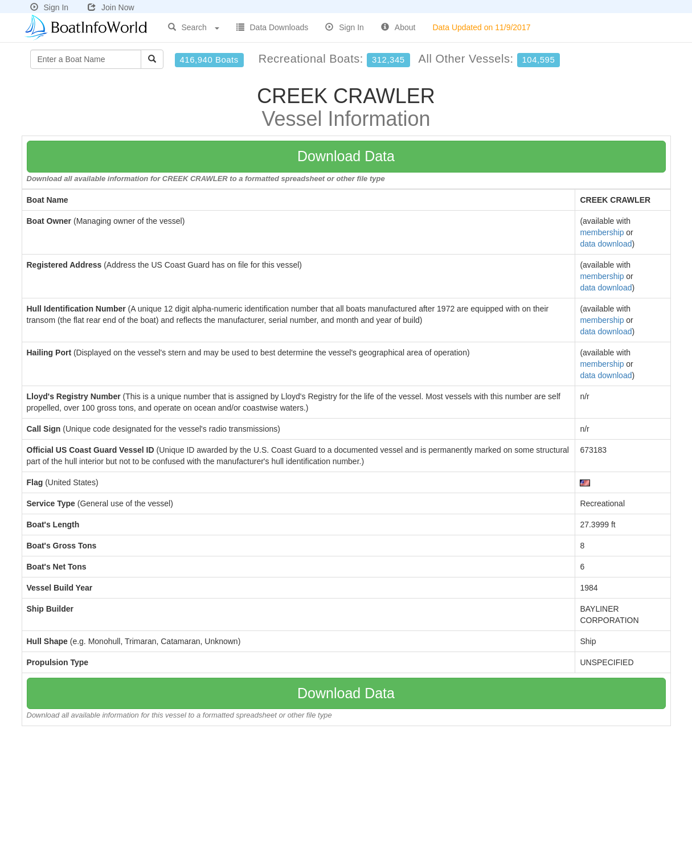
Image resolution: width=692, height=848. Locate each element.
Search (193, 27)
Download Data (346, 156)
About (398, 27)
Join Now (111, 7)
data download (606, 243)
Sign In (49, 7)
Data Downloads (272, 27)
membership (602, 232)
